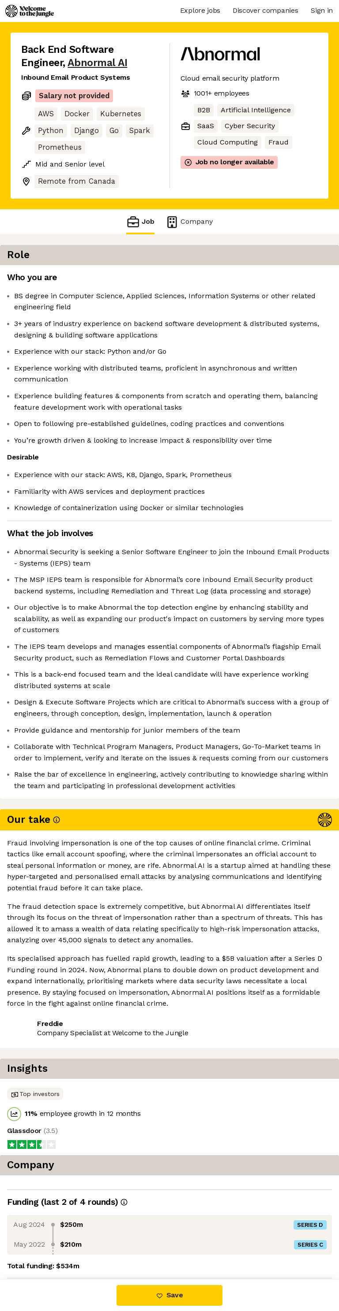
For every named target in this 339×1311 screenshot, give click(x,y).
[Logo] (29, 11)
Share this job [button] (45, 1226)
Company (189, 222)
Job (140, 222)
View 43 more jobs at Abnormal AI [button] (78, 1242)
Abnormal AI (97, 63)
